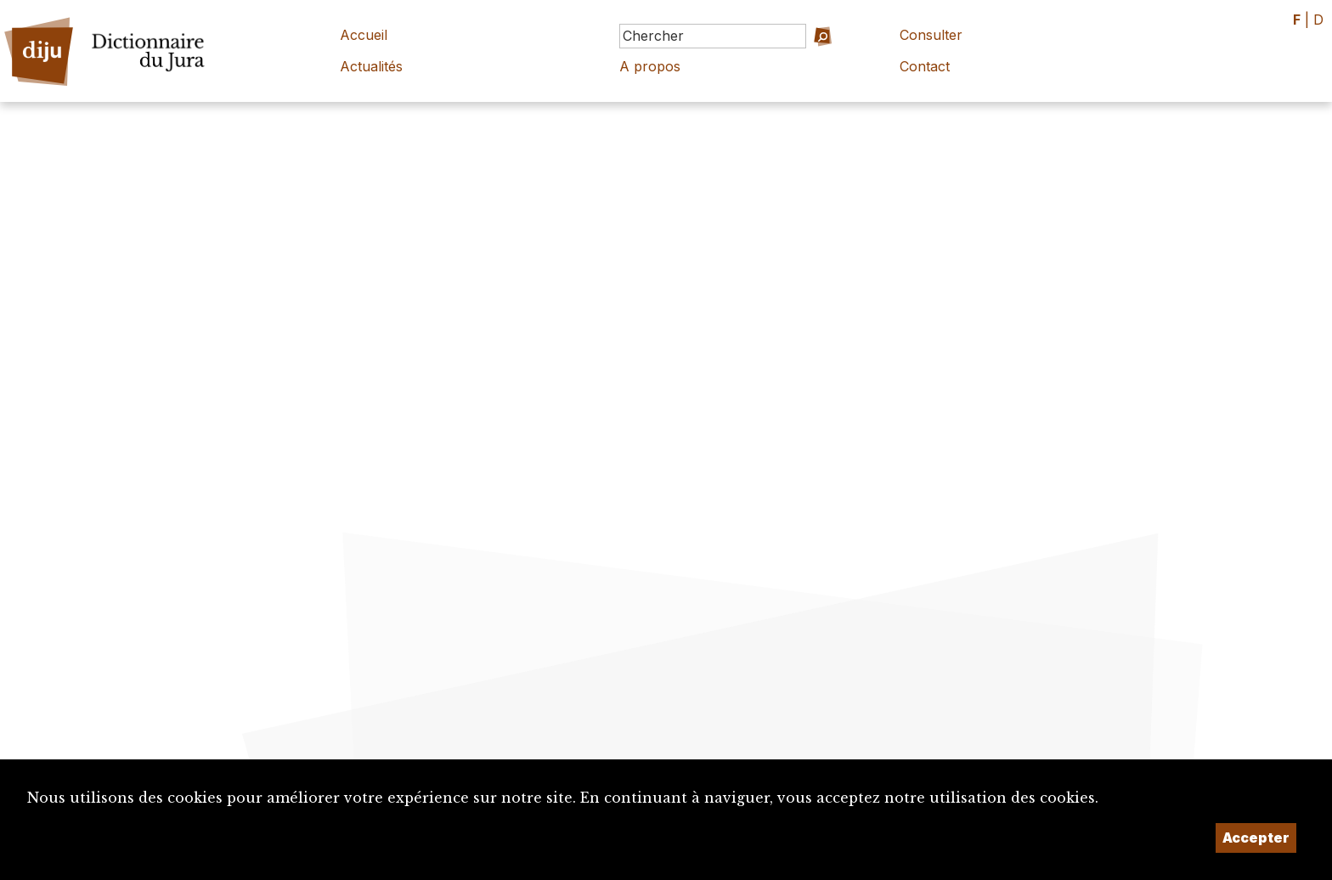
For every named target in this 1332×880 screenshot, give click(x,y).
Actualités (371, 66)
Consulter (931, 34)
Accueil (363, 34)
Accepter (1256, 837)
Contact (925, 66)
